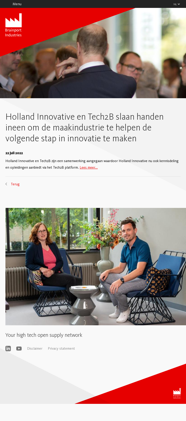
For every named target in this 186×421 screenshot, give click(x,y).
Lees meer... (89, 167)
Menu (17, 4)
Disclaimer (34, 348)
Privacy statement (61, 348)
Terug (15, 184)
